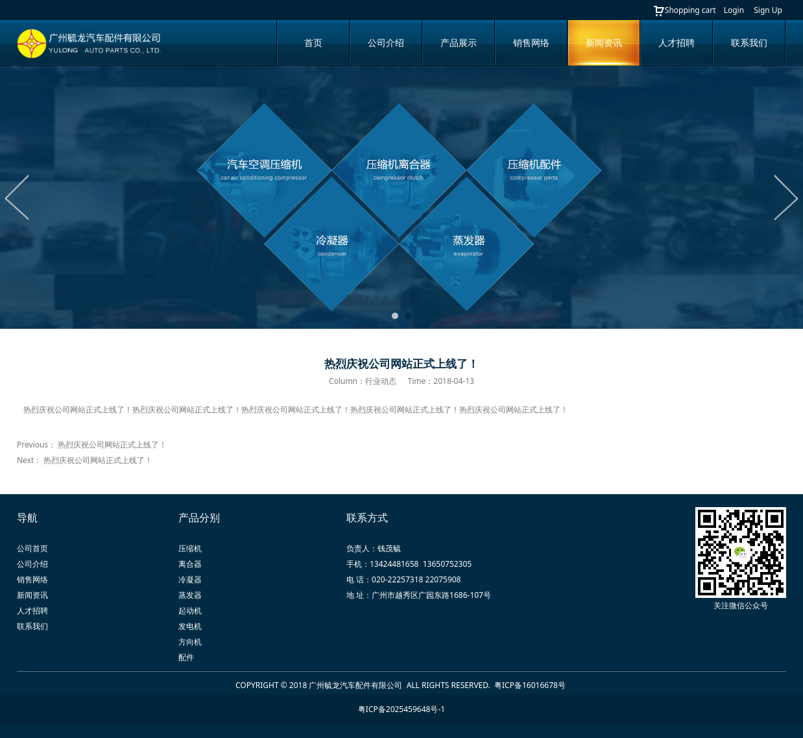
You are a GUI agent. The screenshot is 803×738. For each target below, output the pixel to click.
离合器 (190, 563)
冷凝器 (190, 579)
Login (734, 10)
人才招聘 (676, 42)
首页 (313, 42)
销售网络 (531, 42)
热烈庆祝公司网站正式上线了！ (112, 444)
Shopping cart (684, 10)
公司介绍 (386, 42)
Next (785, 197)
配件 (186, 657)
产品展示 (458, 42)
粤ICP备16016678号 (531, 685)
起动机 (190, 610)
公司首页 (32, 548)
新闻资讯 (604, 42)
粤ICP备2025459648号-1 (401, 709)
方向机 (190, 641)
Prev (17, 197)
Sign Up (768, 10)
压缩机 (190, 548)
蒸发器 (190, 595)
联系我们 (749, 42)
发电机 (190, 626)
